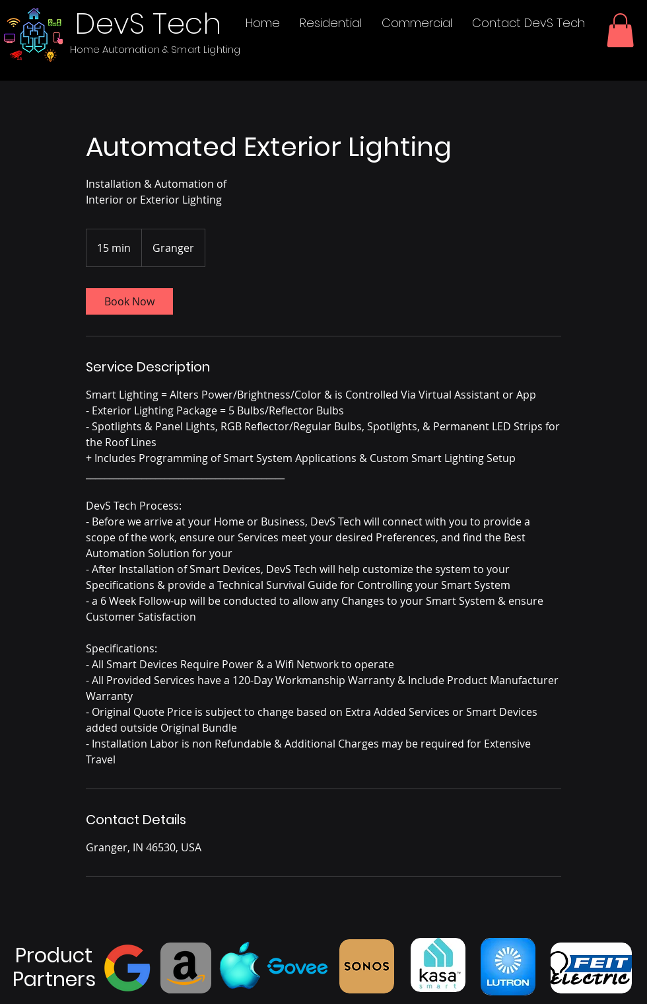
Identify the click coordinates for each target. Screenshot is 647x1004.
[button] (620, 30)
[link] (129, 301)
